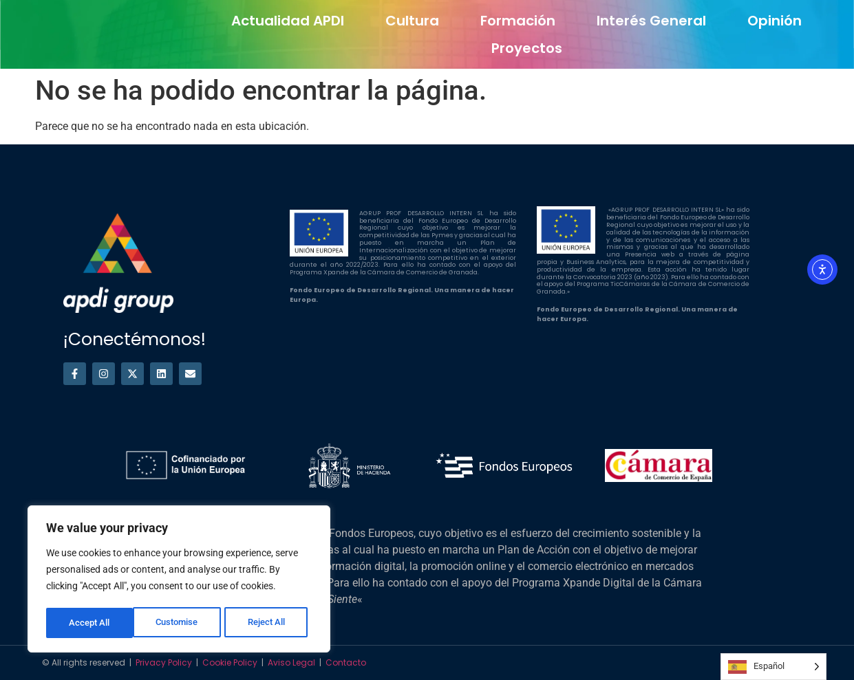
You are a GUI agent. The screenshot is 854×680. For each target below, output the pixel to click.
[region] (179, 580)
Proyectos (526, 48)
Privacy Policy (164, 662)
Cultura (412, 20)
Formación (517, 20)
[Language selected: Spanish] (773, 666)
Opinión (774, 20)
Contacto (345, 662)
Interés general (651, 20)
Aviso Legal (291, 662)
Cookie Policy (229, 662)
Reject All (181, 622)
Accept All (270, 622)
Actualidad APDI (287, 20)
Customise (90, 622)
